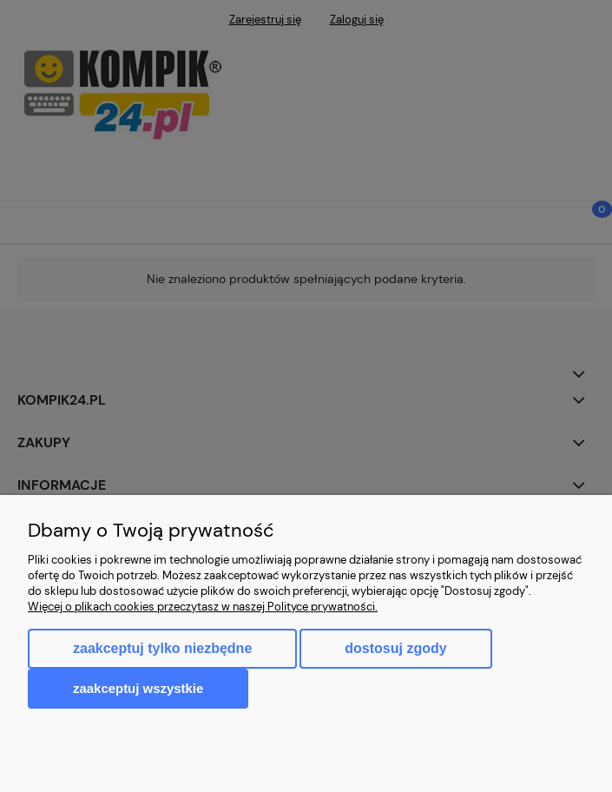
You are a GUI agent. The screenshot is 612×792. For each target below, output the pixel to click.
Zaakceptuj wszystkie (138, 688)
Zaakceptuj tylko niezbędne (162, 648)
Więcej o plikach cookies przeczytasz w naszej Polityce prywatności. (203, 606)
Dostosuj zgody (395, 648)
